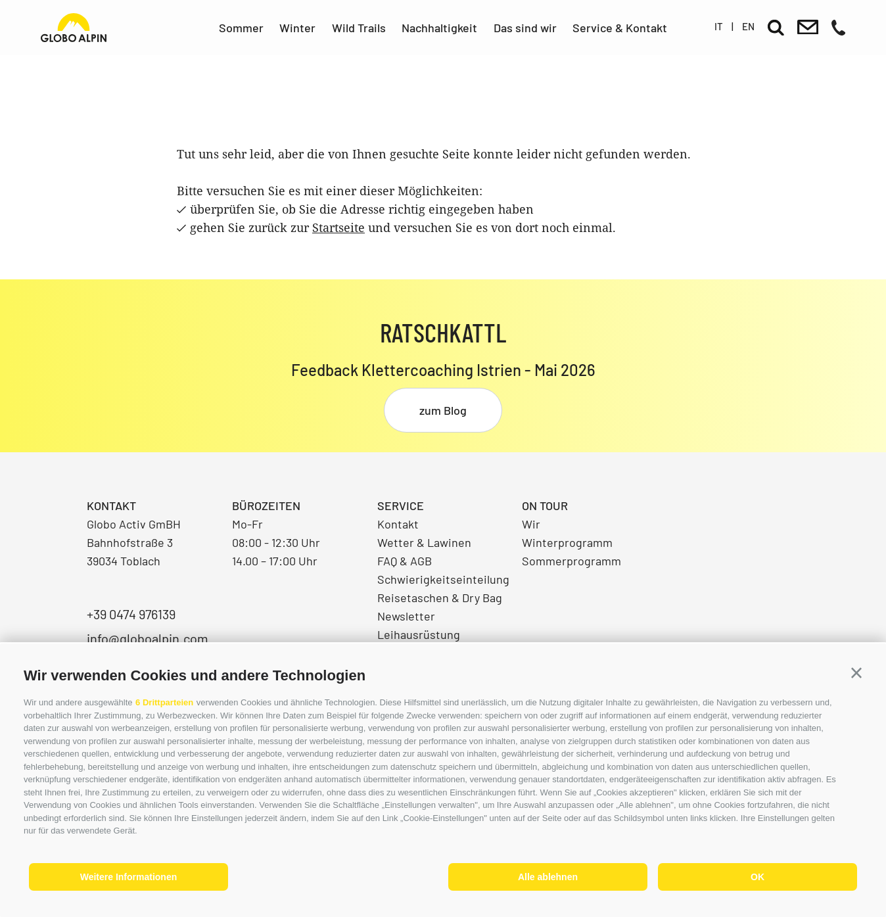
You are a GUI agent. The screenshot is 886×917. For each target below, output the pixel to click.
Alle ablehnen (548, 877)
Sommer (241, 27)
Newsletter (406, 616)
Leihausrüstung (418, 634)
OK (757, 877)
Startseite (338, 227)
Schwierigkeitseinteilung (443, 579)
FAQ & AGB (404, 560)
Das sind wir (525, 27)
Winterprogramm (567, 542)
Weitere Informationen (128, 877)
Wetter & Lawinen (424, 542)
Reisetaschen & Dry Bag (439, 597)
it (718, 26)
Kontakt (398, 524)
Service (400, 505)
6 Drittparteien (164, 702)
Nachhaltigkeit (439, 27)
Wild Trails (359, 27)
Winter (297, 27)
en (748, 26)
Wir (531, 524)
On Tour (545, 505)
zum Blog (443, 410)
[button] (856, 673)
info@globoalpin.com (147, 638)
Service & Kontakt (619, 27)
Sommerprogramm (571, 560)
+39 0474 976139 (131, 614)
